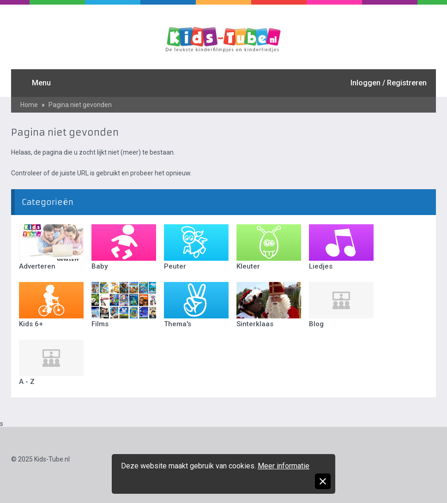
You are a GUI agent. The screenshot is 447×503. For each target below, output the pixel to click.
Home (29, 104)
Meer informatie (283, 465)
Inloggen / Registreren (388, 82)
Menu (41, 82)
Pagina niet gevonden (80, 104)
